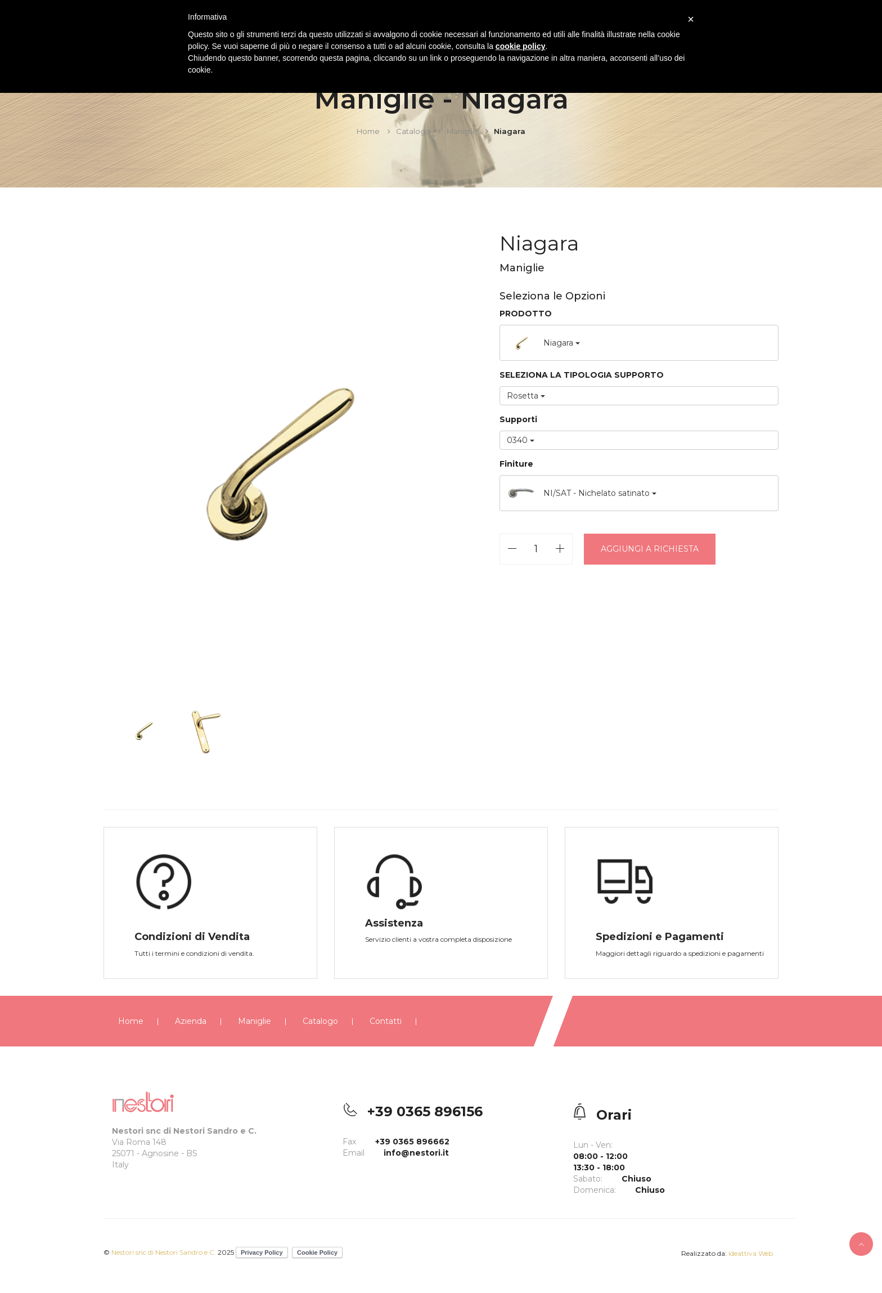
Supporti (519, 419)
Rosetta (527, 396)
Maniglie (462, 131)
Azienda (190, 1021)
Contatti (386, 1021)
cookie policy (521, 46)
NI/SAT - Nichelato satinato (583, 493)
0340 (522, 440)
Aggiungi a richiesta (651, 549)
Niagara (544, 343)
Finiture (517, 464)
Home (368, 131)
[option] (274, 462)
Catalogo (413, 131)
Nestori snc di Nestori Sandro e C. (164, 1252)
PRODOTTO (527, 313)
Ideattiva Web (750, 1253)
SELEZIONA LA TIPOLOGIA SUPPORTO (583, 375)
